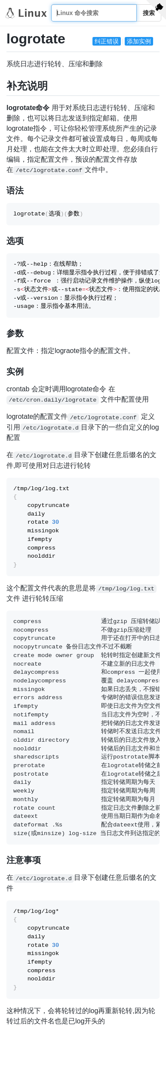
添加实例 (139, 41)
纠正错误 (107, 41)
